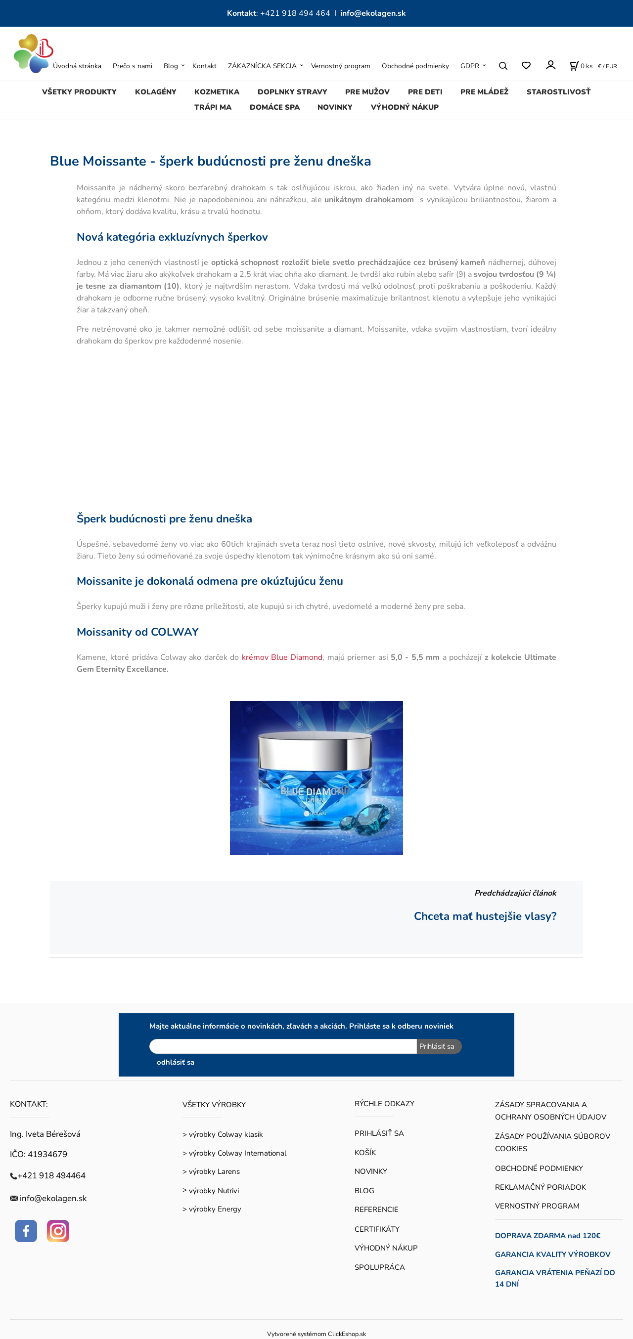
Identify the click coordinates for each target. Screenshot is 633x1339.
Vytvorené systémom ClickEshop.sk (316, 1334)
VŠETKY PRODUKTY (79, 92)
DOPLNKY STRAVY (292, 92)
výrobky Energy (215, 1209)
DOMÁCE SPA (275, 107)
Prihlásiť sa (436, 1046)
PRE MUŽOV (367, 92)
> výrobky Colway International (234, 1153)
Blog (171, 66)
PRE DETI (425, 92)
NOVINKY (335, 107)
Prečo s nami (132, 66)
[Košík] (581, 66)
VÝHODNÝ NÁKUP (405, 107)
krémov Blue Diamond (282, 657)
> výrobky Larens (211, 1171)
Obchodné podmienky (415, 66)
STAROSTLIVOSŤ (559, 92)
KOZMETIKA (216, 92)
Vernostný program (340, 66)
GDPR (469, 66)
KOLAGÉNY (156, 92)
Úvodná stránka (77, 66)
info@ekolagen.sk (373, 13)
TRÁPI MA (212, 107)
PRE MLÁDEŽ (484, 92)
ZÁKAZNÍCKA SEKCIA (262, 66)
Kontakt (204, 66)
